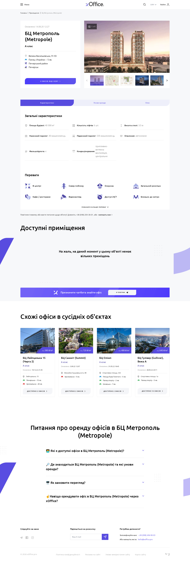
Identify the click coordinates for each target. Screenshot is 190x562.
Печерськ (33, 67)
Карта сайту (140, 554)
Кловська (106, 384)
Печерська (30, 380)
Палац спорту (108, 380)
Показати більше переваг (94, 207)
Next (167, 80)
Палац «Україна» (37, 59)
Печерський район (38, 63)
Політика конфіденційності (68, 554)
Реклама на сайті (92, 554)
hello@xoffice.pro (145, 539)
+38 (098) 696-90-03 (147, 535)
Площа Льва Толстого (112, 377)
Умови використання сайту (118, 554)
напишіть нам (104, 215)
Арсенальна (31, 384)
